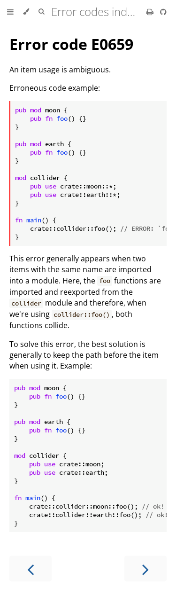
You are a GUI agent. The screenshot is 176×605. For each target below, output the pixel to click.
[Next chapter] (145, 568)
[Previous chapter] (30, 568)
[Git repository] (163, 12)
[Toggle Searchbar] (41, 12)
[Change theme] (26, 12)
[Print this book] (151, 12)
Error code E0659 (71, 44)
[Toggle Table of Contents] (10, 12)
